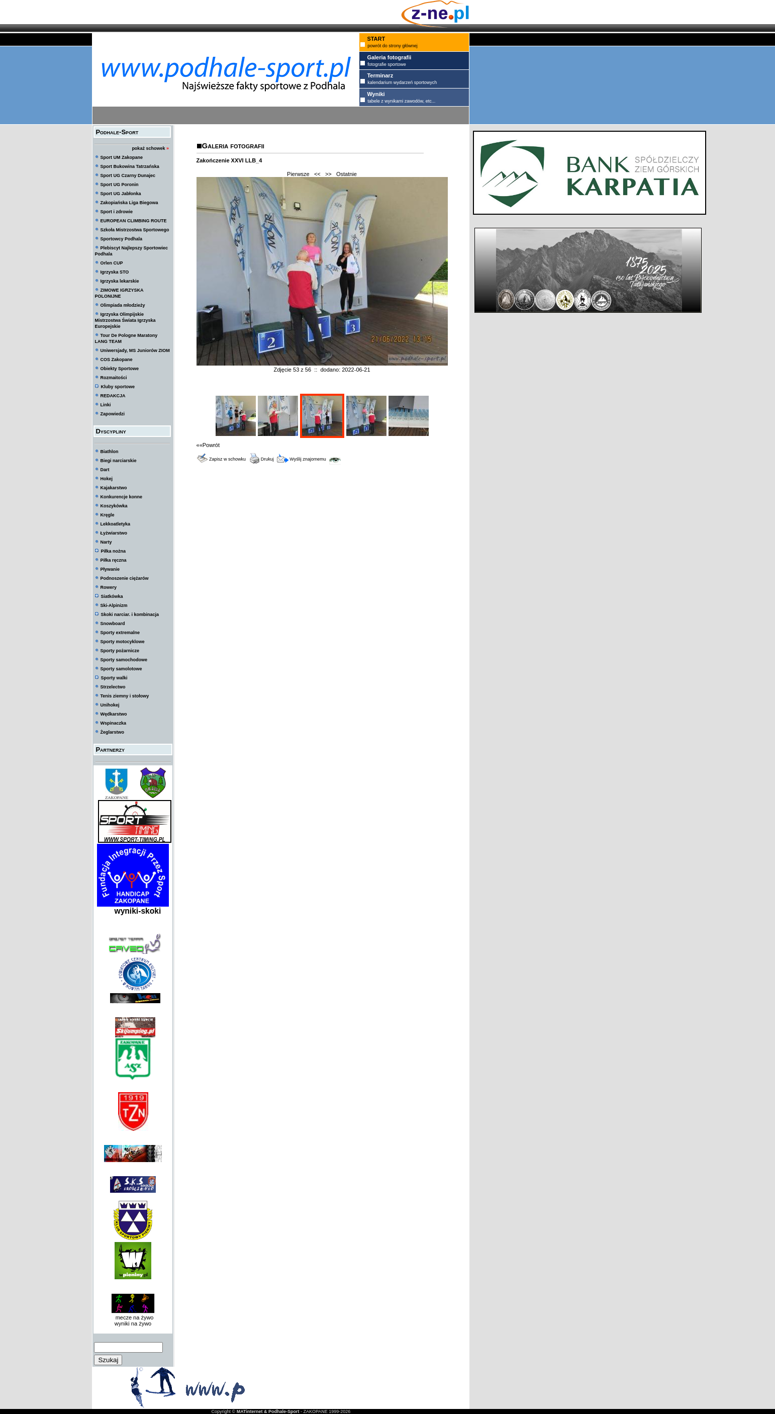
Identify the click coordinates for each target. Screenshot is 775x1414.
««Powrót (208, 445)
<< (317, 174)
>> (328, 174)
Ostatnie (346, 174)
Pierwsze (298, 174)
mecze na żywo (133, 1317)
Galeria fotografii (233, 145)
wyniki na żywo (133, 1323)
